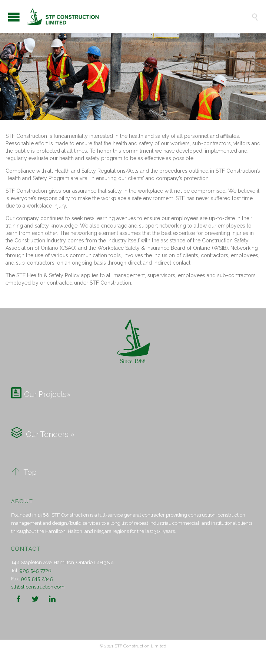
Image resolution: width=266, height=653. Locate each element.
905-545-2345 (37, 578)
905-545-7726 (35, 570)
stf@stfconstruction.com (37, 587)
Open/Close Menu (14, 16)
